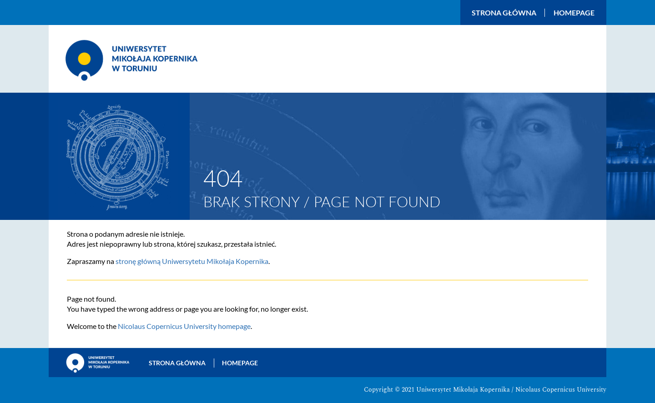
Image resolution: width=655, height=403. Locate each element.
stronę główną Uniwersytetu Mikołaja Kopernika (192, 261)
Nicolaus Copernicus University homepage (184, 326)
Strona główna (504, 13)
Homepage (574, 13)
